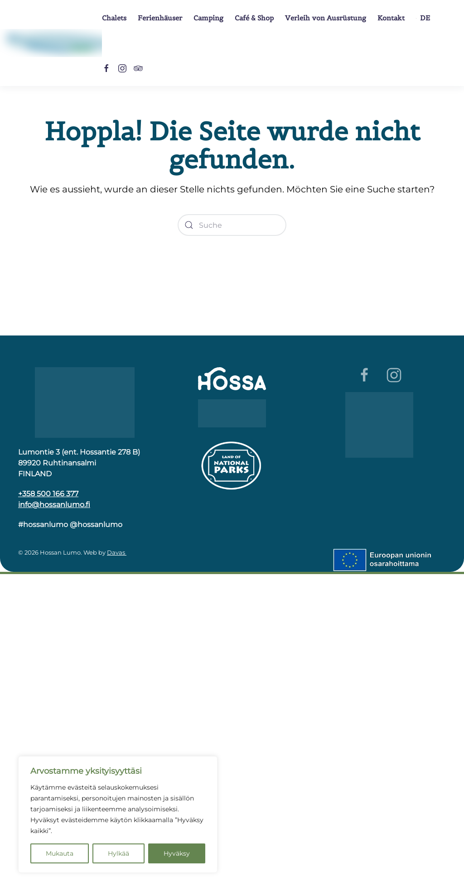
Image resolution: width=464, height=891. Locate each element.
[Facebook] (106, 67)
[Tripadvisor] (138, 67)
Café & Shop (254, 18)
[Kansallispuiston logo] (232, 464)
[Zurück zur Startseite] (51, 43)
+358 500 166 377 (48, 493)
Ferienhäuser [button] (160, 18)
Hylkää (118, 853)
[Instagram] (122, 67)
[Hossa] (85, 402)
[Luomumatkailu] (379, 424)
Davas (116, 552)
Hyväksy (177, 853)
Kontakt (391, 18)
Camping (208, 18)
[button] (423, 18)
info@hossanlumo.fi (54, 504)
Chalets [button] (114, 18)
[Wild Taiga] (232, 412)
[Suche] (232, 225)
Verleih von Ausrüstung (325, 18)
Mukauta (59, 853)
